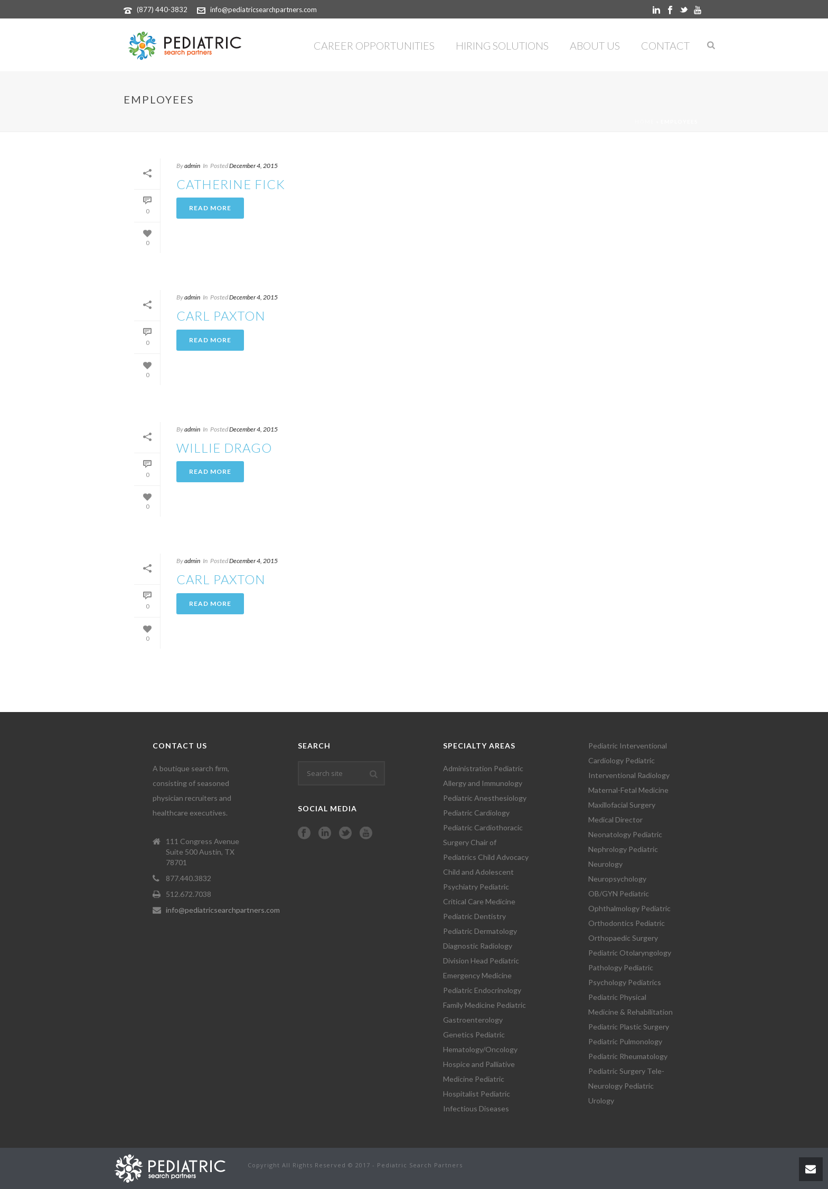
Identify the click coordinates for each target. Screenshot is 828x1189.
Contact (665, 45)
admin (192, 166)
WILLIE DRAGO (224, 447)
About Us (595, 45)
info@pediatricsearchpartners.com (263, 9)
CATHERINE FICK (230, 184)
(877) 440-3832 (162, 9)
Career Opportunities (374, 45)
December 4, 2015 (253, 166)
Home (644, 121)
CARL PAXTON (221, 315)
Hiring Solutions (502, 45)
